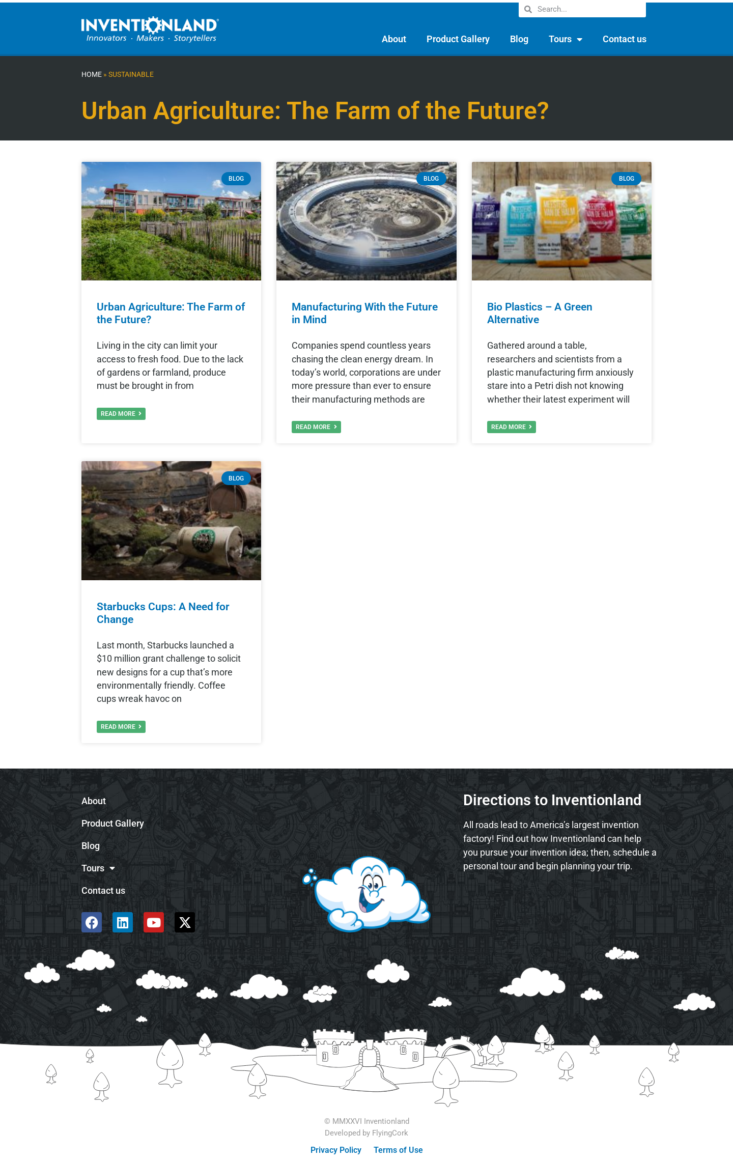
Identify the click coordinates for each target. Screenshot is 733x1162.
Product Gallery (458, 39)
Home (91, 74)
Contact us (624, 39)
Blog (519, 39)
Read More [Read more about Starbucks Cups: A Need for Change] (121, 726)
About (394, 39)
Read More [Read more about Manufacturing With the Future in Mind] (316, 427)
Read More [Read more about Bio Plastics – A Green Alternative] (511, 427)
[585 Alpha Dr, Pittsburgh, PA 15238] (560, 907)
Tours (565, 39)
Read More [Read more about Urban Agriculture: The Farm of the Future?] (121, 413)
